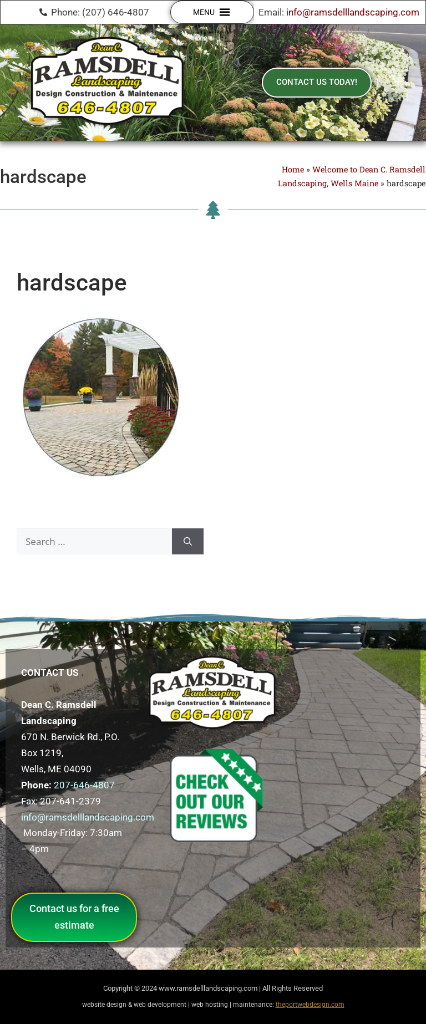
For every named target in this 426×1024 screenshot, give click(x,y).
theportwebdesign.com (310, 1004)
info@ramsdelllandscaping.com (352, 12)
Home (293, 169)
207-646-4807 (84, 785)
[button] (204, 12)
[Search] (188, 541)
